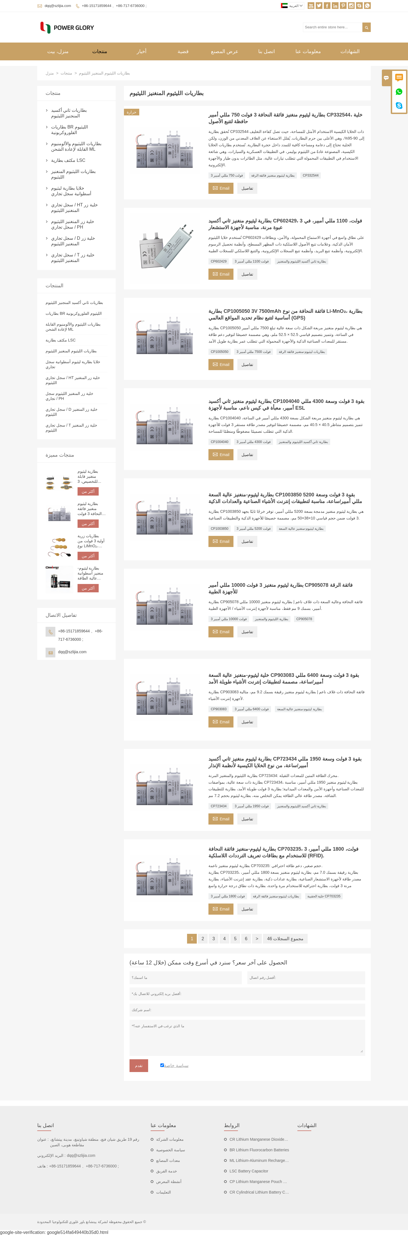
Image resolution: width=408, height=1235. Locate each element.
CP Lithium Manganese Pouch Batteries (264, 1181)
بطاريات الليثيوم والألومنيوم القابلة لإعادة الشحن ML (76, 146)
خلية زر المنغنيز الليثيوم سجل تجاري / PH (72, 224)
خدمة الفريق (166, 1171)
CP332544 (311, 175)
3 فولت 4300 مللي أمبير (254, 442)
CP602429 (219, 261)
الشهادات (350, 51)
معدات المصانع (168, 1160)
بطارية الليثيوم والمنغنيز (271, 619)
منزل (50, 73)
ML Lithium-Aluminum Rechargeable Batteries (269, 1160)
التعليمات (163, 1192)
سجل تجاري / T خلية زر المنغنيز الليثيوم (72, 258)
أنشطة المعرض (168, 1181)
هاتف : (42, 1166)
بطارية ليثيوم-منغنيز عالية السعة (301, 529)
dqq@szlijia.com (58, 6)
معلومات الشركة (170, 1139)
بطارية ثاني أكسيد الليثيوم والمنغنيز (301, 261)
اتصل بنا (266, 51)
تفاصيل (247, 188)
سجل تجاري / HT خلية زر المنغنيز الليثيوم (74, 207)
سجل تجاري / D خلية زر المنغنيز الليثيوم (73, 241)
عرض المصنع (224, 51)
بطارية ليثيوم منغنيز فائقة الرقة (273, 175)
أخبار (141, 51)
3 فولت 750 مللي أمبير (227, 175)
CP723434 (219, 806)
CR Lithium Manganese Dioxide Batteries (265, 1139)
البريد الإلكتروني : (51, 1155)
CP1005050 (219, 352)
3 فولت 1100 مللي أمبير (252, 261)
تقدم (139, 1065)
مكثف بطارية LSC (68, 160)
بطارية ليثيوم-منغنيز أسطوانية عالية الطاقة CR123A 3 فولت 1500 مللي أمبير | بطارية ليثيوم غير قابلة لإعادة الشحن (92, 573)
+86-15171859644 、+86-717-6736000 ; (114, 6)
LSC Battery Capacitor (249, 1171)
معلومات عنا (308, 51)
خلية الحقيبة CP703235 (323, 896)
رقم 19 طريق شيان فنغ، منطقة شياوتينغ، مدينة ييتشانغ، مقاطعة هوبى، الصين (95, 1142)
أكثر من (88, 491)
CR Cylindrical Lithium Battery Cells (260, 1192)
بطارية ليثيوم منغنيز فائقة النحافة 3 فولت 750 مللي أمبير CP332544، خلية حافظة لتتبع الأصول (92, 508)
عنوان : (43, 1139)
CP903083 (219, 709)
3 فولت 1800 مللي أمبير (228, 896)
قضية (183, 51)
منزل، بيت (58, 51)
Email (221, 187)
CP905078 (304, 619)
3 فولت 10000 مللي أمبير (229, 619)
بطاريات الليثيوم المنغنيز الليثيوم (73, 174)
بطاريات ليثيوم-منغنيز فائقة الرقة (302, 352)
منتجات (99, 51)
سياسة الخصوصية (170, 1150)
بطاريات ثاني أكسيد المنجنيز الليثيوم (69, 113)
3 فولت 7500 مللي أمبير (254, 352)
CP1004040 (219, 442)
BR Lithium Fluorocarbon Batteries (259, 1150)
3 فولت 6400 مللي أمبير (252, 709)
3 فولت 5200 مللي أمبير (254, 529)
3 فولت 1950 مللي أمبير (252, 806)
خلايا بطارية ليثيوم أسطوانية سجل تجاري (71, 191)
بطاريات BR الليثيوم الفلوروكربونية (69, 130)
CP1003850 (219, 529)
